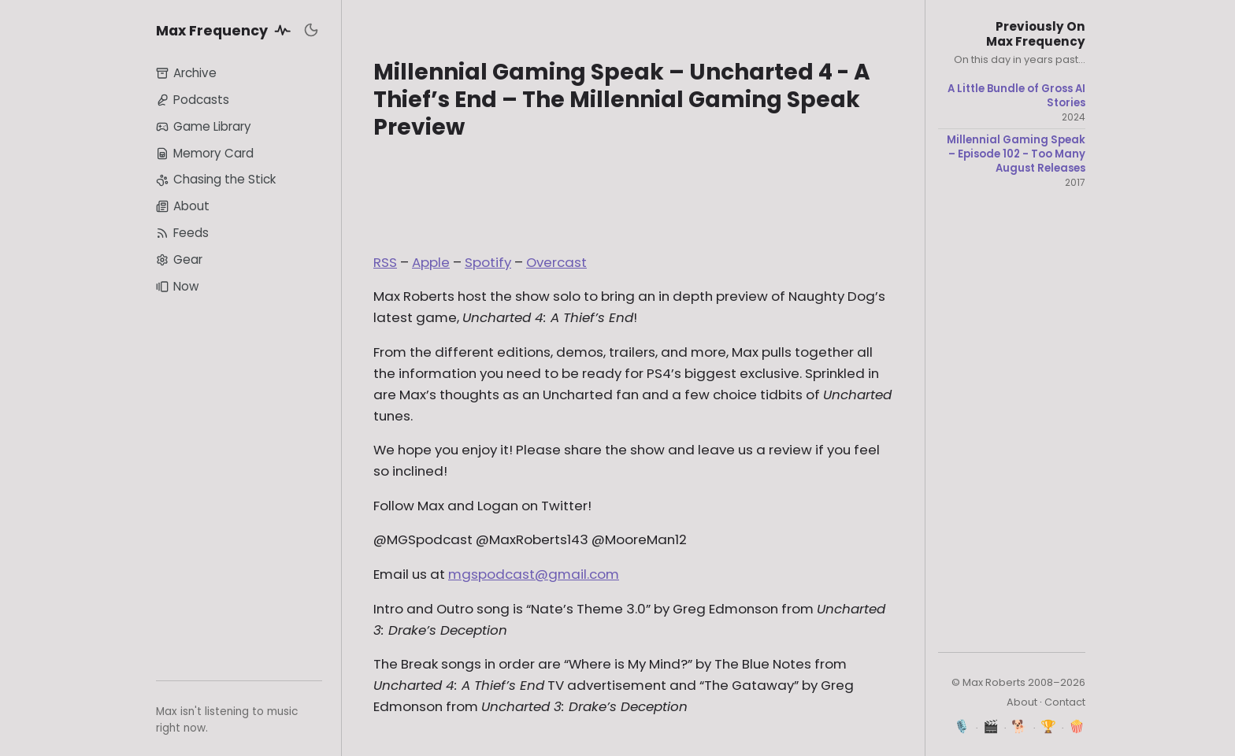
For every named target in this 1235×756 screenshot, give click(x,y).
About (183, 206)
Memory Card (205, 153)
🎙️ (962, 726)
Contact (1064, 702)
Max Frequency (226, 30)
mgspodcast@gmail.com (533, 574)
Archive (186, 73)
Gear (179, 259)
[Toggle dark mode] (311, 30)
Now (177, 286)
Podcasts (192, 99)
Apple (431, 262)
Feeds (182, 232)
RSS (385, 262)
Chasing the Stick (216, 179)
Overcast (556, 262)
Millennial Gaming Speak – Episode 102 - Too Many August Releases (1016, 154)
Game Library (203, 126)
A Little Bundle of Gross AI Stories (1016, 95)
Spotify (488, 262)
